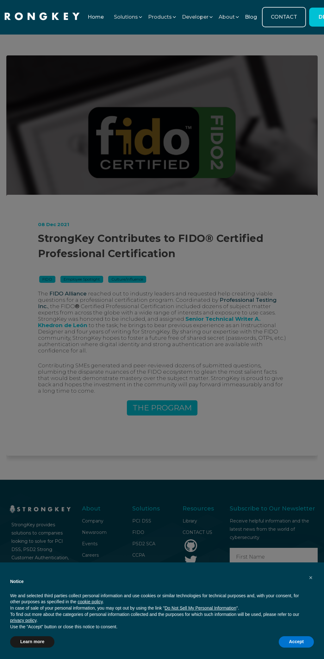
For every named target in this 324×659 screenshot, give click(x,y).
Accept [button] (296, 641)
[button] (126, 17)
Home (96, 17)
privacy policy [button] (23, 620)
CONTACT (284, 17)
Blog (251, 17)
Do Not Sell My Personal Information (200, 608)
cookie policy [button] (90, 601)
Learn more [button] (32, 641)
